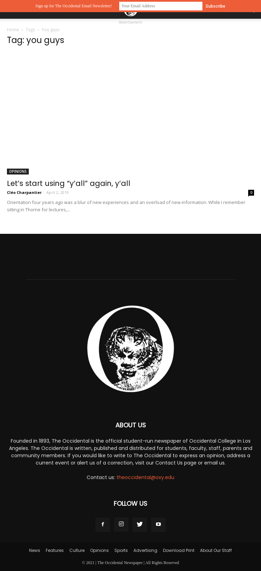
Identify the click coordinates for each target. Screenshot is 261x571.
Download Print (178, 550)
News (34, 550)
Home (13, 30)
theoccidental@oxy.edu (145, 477)
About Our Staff (216, 550)
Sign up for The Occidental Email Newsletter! (73, 5)
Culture (77, 550)
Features (55, 550)
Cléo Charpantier (24, 192)
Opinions (18, 171)
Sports (121, 550)
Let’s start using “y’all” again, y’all (68, 183)
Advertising (145, 550)
